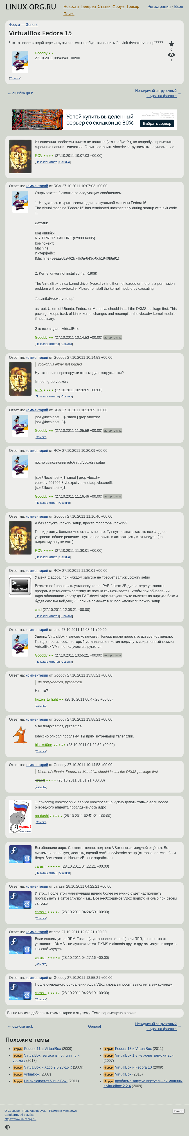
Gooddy (41, 53)
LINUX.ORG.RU (30, 6)
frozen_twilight (46, 699)
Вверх (178, 1111)
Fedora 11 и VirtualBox (42, 1049)
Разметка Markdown (63, 1110)
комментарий (37, 186)
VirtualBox (123, 1074)
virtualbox (31, 1074)
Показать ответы (47, 343)
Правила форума (34, 1110)
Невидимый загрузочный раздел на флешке (156, 93)
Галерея (88, 6)
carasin (41, 866)
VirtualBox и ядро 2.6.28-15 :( (48, 1067)
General (32, 25)
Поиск (68, 14)
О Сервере (12, 1110)
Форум (118, 6)
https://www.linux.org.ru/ (20, 1119)
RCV (39, 156)
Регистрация (159, 6)
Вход (178, 6)
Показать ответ (46, 162)
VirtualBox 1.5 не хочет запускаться (144, 1055)
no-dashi (42, 816)
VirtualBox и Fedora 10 (133, 1067)
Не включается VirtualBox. (46, 1081)
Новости (71, 6)
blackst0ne (43, 745)
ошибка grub (22, 93)
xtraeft (40, 780)
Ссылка (15, 78)
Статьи (104, 6)
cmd (38, 610)
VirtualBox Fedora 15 (40, 33)
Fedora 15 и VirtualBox (133, 1049)
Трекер (132, 6)
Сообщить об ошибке (19, 1114)
